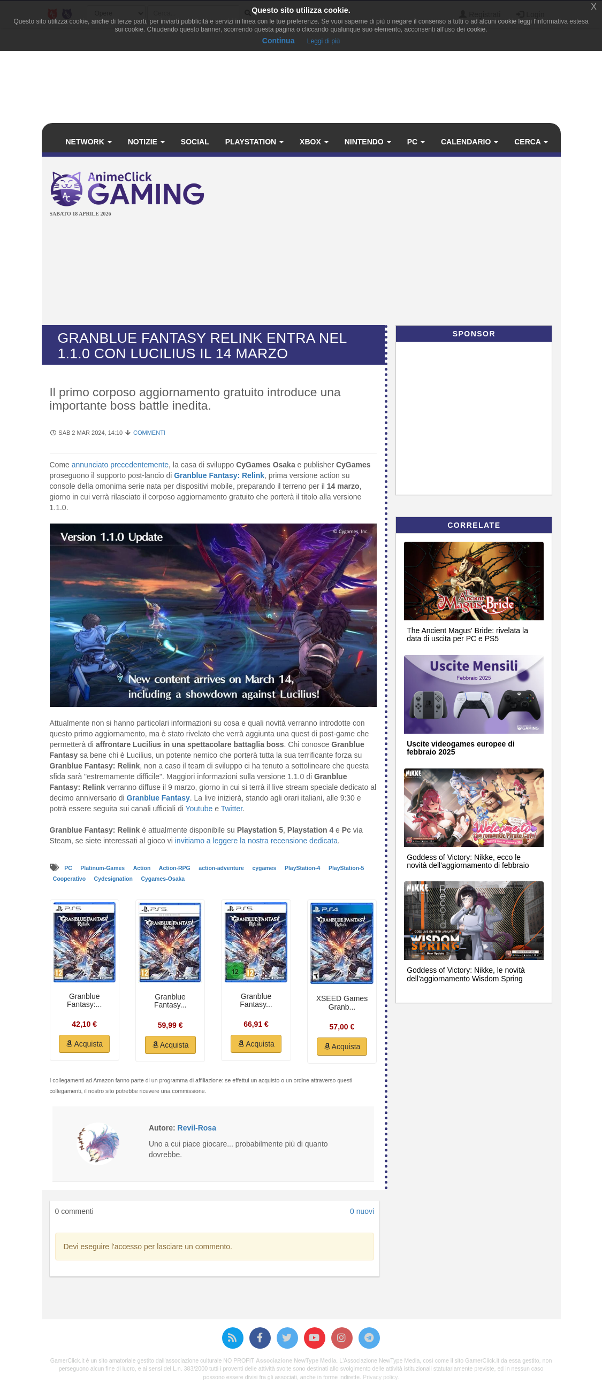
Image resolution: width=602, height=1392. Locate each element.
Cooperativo (70, 878)
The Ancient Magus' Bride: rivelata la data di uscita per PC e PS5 (467, 634)
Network (89, 141)
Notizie (146, 141)
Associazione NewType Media (296, 1360)
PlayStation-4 (303, 868)
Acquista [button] (84, 1044)
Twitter (231, 808)
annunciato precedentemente (120, 464)
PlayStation (254, 141)
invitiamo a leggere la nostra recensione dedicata (256, 840)
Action (143, 868)
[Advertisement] (412, 242)
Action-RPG (175, 868)
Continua (278, 40)
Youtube (198, 808)
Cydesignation (114, 878)
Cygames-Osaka (163, 878)
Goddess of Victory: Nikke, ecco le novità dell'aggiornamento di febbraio (468, 861)
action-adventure (222, 868)
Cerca (531, 141)
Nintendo (368, 141)
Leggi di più (323, 41)
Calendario (469, 141)
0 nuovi (362, 1211)
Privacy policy (380, 1377)
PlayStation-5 (346, 868)
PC (416, 141)
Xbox (314, 141)
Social (195, 141)
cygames (265, 868)
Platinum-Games (103, 868)
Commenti (149, 432)
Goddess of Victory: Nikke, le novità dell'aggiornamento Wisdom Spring (466, 974)
